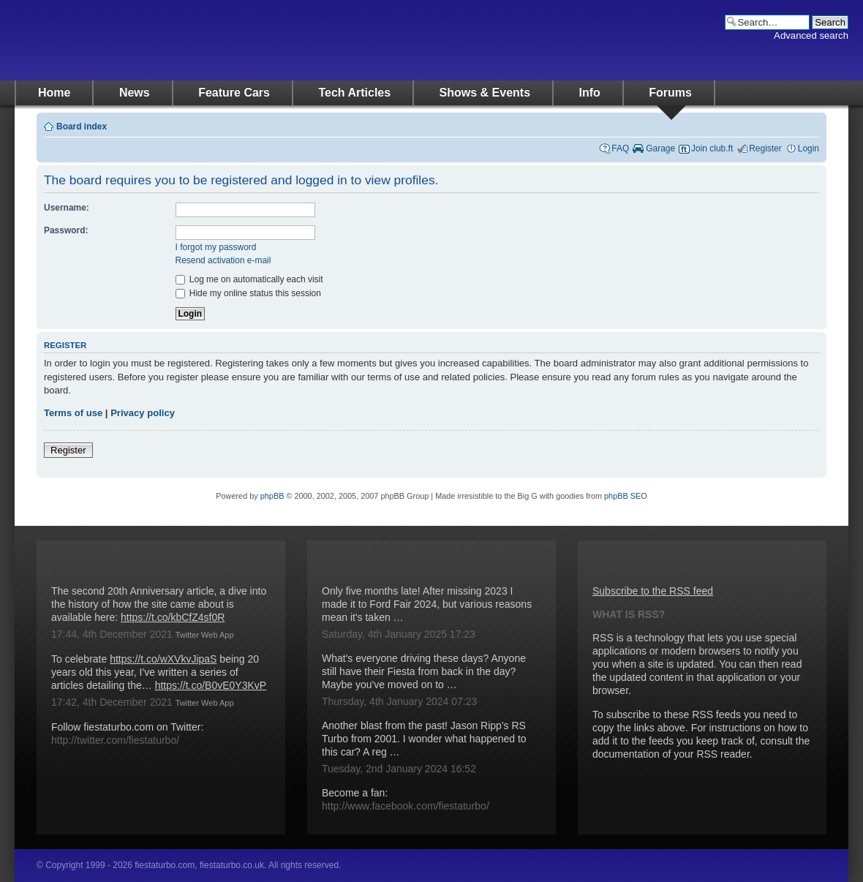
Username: (66, 208)
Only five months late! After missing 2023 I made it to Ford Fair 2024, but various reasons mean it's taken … (427, 604)
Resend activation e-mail (223, 260)
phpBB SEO (625, 495)
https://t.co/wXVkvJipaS (163, 659)
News (134, 92)
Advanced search (811, 35)
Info (589, 92)
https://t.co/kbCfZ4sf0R (173, 617)
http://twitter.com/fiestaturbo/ (115, 740)
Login (808, 148)
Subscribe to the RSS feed (652, 591)
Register (765, 148)
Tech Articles (354, 92)
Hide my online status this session (248, 293)
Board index (81, 126)
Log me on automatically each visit (249, 279)
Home (54, 92)
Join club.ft (712, 148)
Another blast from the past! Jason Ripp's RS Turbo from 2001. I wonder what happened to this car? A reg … (424, 739)
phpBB (272, 495)
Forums (670, 92)
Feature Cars (234, 92)
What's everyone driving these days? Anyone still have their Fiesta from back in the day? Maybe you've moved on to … (424, 671)
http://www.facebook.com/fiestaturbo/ (405, 806)
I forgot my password (216, 247)
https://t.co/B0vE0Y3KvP (211, 685)
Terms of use (73, 412)
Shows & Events (485, 92)
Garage (660, 148)
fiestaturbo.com (161, 40)
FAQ (620, 148)
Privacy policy (142, 412)
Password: (66, 230)
